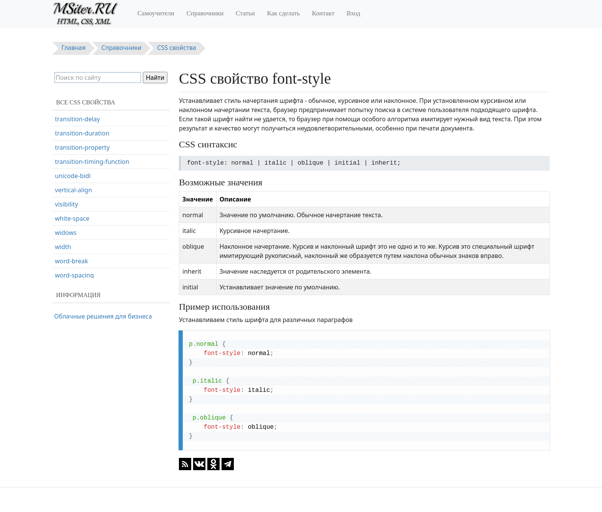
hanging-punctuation (85, 164)
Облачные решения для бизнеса (103, 316)
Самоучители (155, 13)
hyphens (67, 192)
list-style (67, 263)
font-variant (72, 136)
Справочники (205, 13)
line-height (70, 249)
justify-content (75, 207)
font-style (68, 121)
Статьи (245, 13)
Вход (354, 13)
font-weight (71, 150)
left (59, 221)
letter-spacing (75, 235)
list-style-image (77, 278)
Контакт (323, 13)
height (64, 178)
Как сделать (283, 13)
